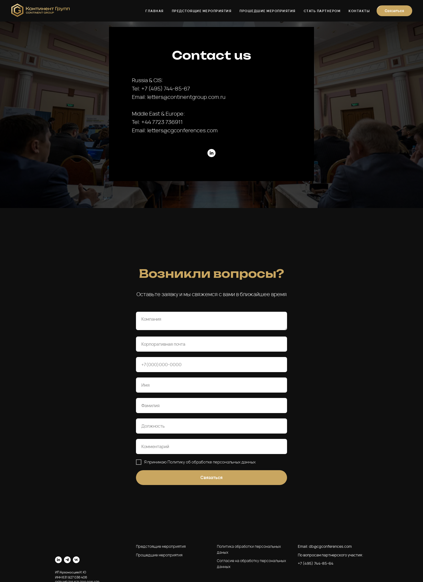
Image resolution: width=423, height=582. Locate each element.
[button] (394, 10)
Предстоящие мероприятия (202, 11)
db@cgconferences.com (330, 546)
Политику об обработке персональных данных (212, 462)
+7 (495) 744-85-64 (315, 563)
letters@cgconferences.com (182, 130)
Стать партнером (322, 11)
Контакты (359, 11)
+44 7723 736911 (162, 122)
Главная (154, 11)
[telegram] (67, 559)
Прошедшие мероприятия (268, 11)
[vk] (76, 559)
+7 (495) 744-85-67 (165, 88)
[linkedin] (211, 153)
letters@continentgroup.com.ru (186, 97)
